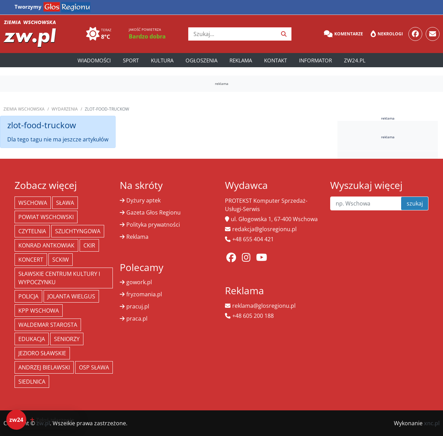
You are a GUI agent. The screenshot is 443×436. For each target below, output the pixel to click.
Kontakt (275, 60)
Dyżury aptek (143, 200)
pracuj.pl (137, 306)
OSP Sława (94, 367)
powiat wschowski (46, 217)
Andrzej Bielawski (44, 367)
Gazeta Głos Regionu (153, 212)
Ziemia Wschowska (24, 109)
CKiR (89, 245)
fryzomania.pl (144, 294)
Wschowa (32, 203)
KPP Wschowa (38, 310)
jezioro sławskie (42, 353)
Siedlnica (31, 381)
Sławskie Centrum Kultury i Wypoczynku (59, 278)
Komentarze (343, 33)
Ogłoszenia (201, 60)
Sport (131, 60)
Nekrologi (387, 33)
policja (28, 296)
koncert (30, 259)
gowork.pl (139, 282)
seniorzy (67, 339)
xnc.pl (432, 423)
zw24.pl (354, 60)
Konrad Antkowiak (46, 245)
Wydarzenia (65, 109)
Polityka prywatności (153, 224)
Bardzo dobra (147, 36)
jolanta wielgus (71, 296)
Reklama (240, 60)
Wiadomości (94, 60)
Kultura (162, 60)
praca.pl (136, 318)
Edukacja (31, 339)
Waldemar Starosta (47, 325)
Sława (65, 203)
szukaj (415, 203)
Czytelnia (32, 231)
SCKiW (60, 259)
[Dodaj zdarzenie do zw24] (43, 420)
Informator (315, 60)
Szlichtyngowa (77, 231)
